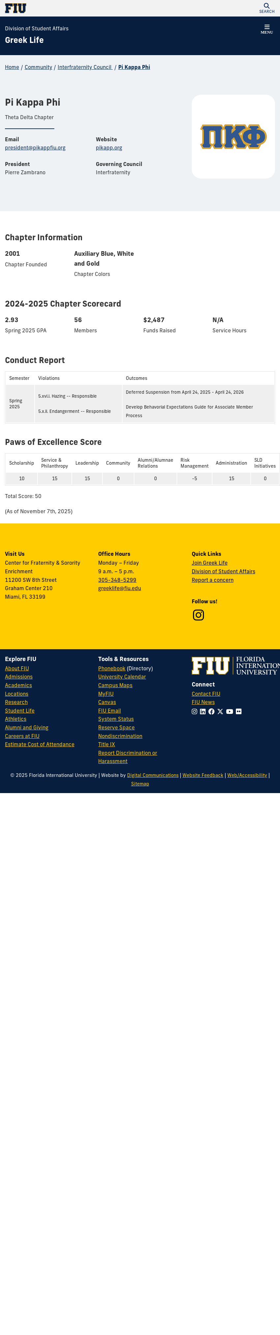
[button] (267, 8)
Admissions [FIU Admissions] (19, 676)
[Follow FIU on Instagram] (196, 711)
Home (12, 67)
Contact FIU (206, 693)
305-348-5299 (117, 580)
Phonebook (112, 668)
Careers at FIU (22, 736)
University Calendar (122, 676)
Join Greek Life (210, 562)
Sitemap (140, 784)
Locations (16, 693)
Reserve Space (116, 727)
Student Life (20, 710)
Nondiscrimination (120, 736)
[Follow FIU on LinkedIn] (204, 711)
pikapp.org (109, 147)
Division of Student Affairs (37, 28)
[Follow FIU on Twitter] (221, 711)
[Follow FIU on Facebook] (212, 711)
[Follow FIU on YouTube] (231, 711)
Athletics (15, 719)
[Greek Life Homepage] (24, 40)
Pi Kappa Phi (134, 67)
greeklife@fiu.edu (119, 588)
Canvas (107, 702)
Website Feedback (202, 775)
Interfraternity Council (85, 67)
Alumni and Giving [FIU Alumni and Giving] (26, 727)
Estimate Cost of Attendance (39, 744)
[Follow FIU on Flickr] (240, 711)
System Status (116, 719)
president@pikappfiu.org (35, 147)
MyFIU (106, 693)
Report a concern (213, 580)
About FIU (17, 668)
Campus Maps (115, 685)
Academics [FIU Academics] (18, 685)
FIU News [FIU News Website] (203, 702)
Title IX (106, 744)
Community (38, 67)
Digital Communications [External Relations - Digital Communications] (153, 775)
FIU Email (109, 710)
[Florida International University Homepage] (72, 8)
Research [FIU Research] (16, 702)
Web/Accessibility (247, 775)
